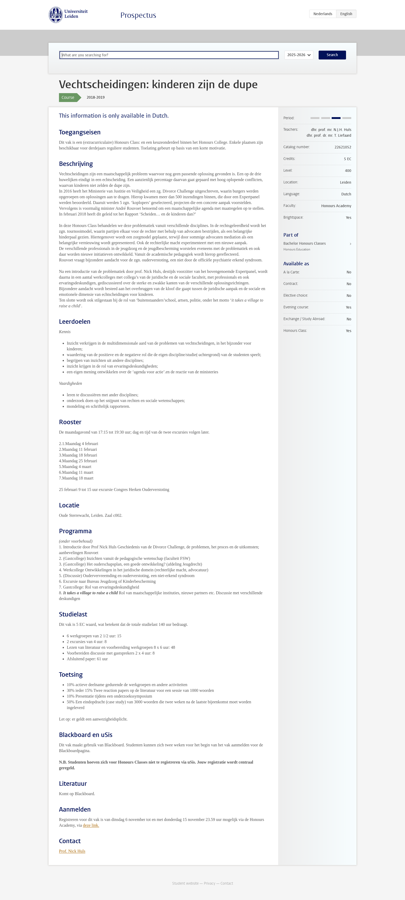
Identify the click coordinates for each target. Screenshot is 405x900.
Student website (185, 883)
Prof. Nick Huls (72, 851)
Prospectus (138, 15)
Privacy (209, 883)
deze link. (91, 825)
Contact (227, 883)
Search (332, 54)
